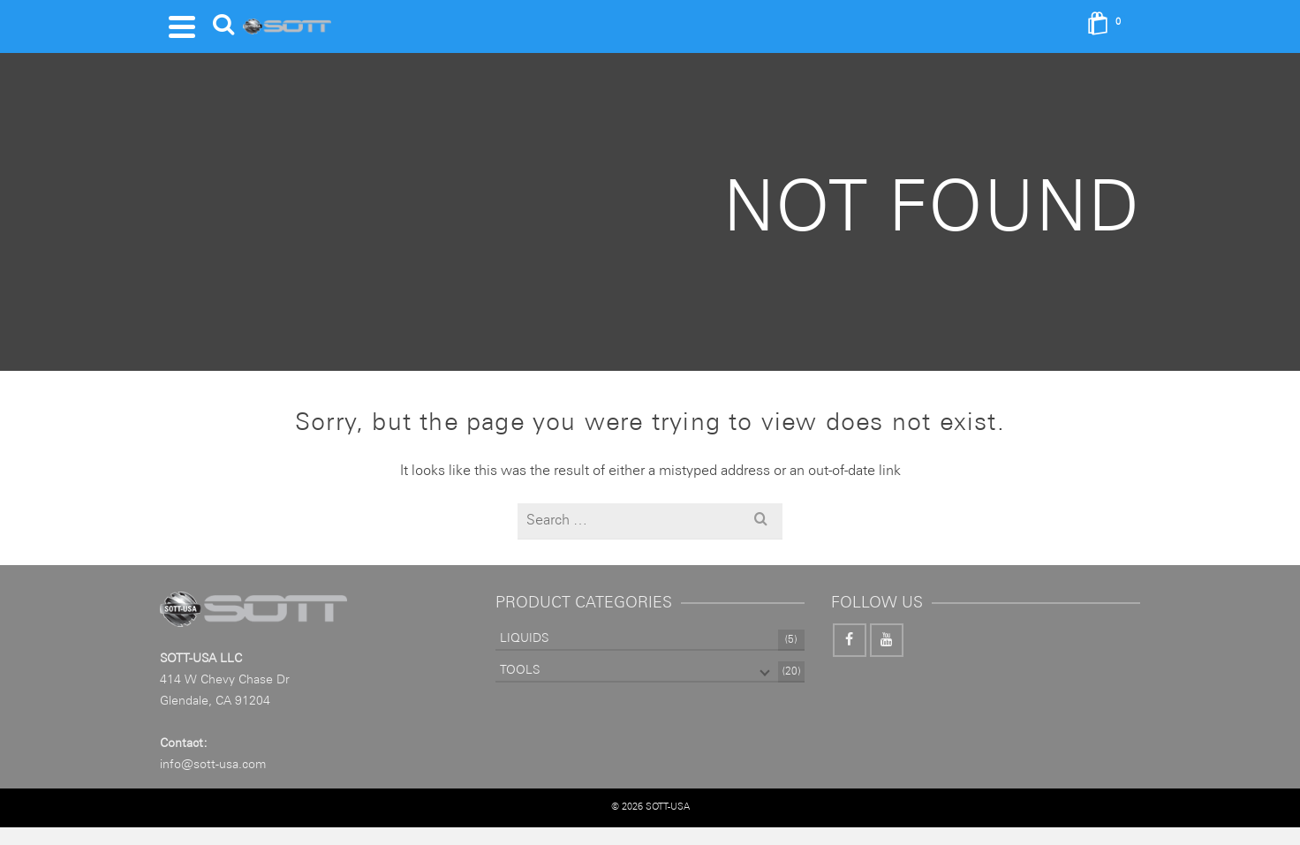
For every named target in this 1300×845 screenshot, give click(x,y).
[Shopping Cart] (1109, 26)
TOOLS (520, 670)
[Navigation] (182, 26)
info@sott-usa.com (213, 764)
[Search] (223, 26)
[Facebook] (849, 640)
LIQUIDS (524, 638)
